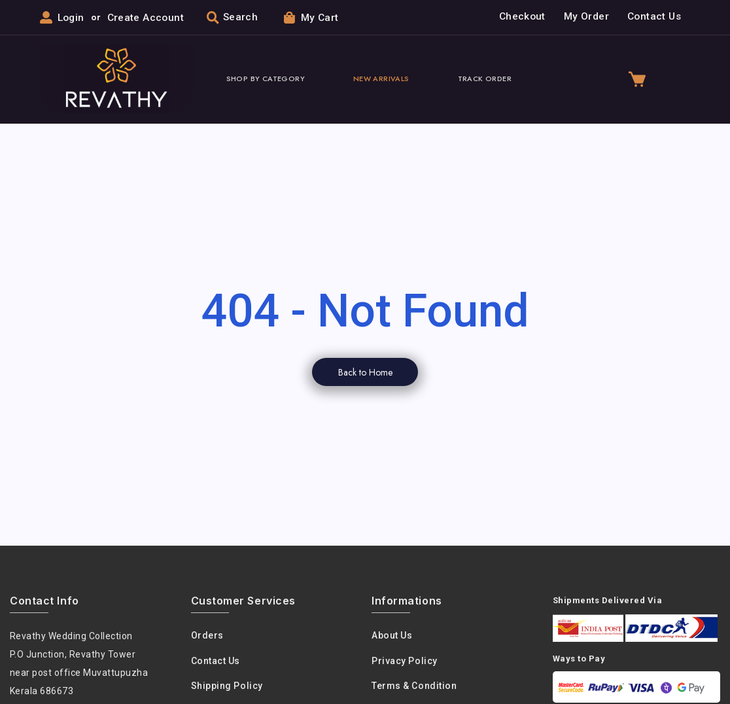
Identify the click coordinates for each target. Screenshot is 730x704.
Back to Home (365, 372)
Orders (207, 636)
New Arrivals (381, 79)
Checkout (522, 17)
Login (71, 18)
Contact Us (654, 17)
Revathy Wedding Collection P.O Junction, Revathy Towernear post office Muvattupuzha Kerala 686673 (79, 664)
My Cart (311, 17)
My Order (586, 17)
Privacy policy (405, 661)
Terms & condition (414, 686)
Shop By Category (265, 79)
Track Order (485, 79)
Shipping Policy (227, 686)
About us (392, 636)
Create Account (145, 18)
